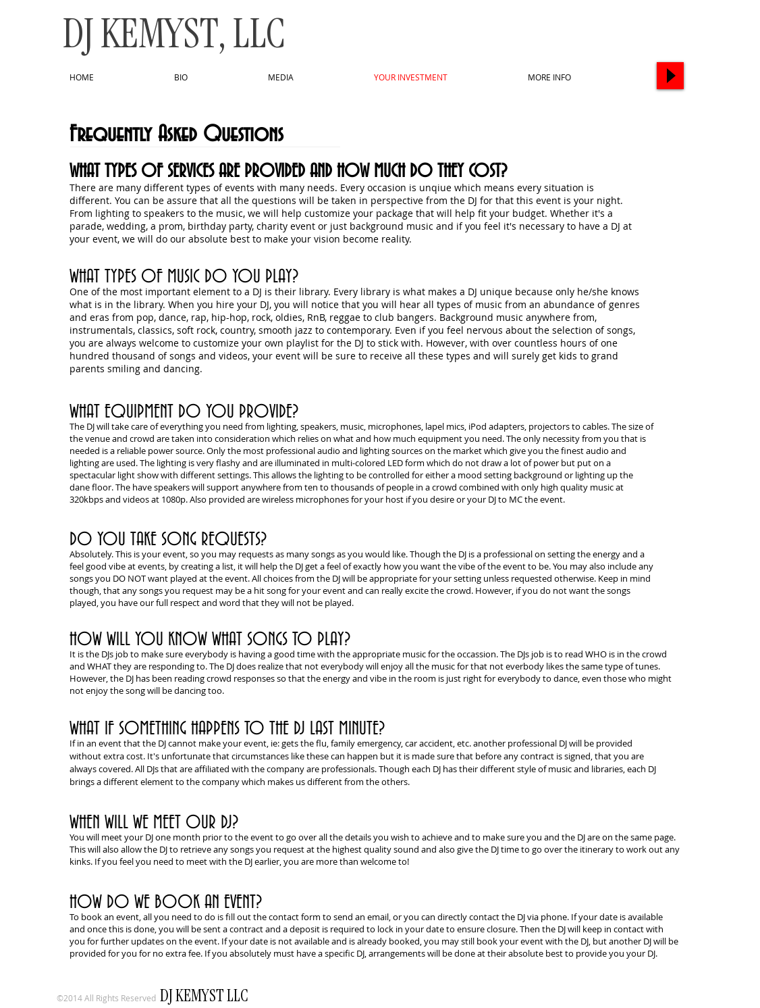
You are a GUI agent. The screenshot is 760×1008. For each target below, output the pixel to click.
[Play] (670, 75)
